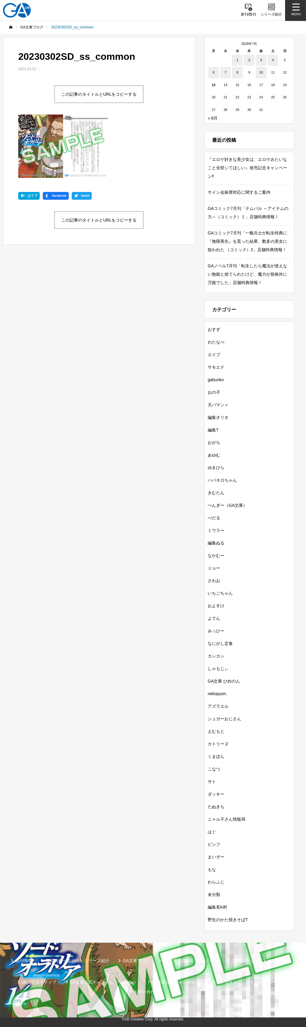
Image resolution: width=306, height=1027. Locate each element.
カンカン (216, 656)
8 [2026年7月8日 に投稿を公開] (237, 72)
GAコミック (243, 960)
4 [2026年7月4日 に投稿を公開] (273, 60)
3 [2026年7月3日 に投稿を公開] (261, 60)
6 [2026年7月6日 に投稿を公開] (214, 72)
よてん (214, 618)
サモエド (216, 367)
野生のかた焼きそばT (228, 919)
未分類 (214, 894)
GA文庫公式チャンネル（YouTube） (104, 982)
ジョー (214, 568)
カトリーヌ (218, 743)
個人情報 (263, 982)
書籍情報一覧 (58, 960)
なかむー (216, 555)
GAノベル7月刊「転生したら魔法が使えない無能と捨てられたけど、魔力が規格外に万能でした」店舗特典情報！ (247, 274)
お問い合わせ (146, 991)
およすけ (216, 605)
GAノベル (208, 960)
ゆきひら (216, 467)
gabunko (216, 379)
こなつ (214, 769)
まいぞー (216, 856)
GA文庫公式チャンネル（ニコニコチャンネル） (196, 982)
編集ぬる (216, 543)
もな (212, 869)
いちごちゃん (220, 593)
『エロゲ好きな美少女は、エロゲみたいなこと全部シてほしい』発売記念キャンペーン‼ (247, 167)
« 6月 (213, 118)
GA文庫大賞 (174, 960)
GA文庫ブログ (136, 960)
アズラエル (218, 706)
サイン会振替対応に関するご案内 (239, 192)
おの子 (214, 392)
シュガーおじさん (224, 718)
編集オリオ (218, 417)
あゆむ (214, 455)
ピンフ (214, 844)
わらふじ (216, 882)
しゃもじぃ (218, 668)
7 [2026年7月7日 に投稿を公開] (225, 72)
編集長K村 (217, 907)
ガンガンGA (279, 960)
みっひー (216, 630)
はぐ (212, 831)
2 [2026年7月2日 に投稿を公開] (249, 60)
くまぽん (216, 756)
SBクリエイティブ (38, 982)
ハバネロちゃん (222, 480)
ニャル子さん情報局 (226, 819)
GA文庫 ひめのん (224, 681)
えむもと (216, 731)
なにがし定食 (220, 643)
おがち (214, 442)
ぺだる (214, 517)
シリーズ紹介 (96, 960)
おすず (214, 329)
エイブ (214, 354)
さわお (214, 580)
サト (212, 781)
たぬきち (216, 806)
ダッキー (216, 794)
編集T (213, 430)
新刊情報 (24, 960)
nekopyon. (217, 693)
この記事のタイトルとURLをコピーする (99, 94)
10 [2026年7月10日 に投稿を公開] (261, 72)
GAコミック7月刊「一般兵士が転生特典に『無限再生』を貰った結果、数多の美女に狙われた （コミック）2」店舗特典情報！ (247, 241)
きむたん (216, 492)
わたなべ (216, 342)
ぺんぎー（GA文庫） (227, 505)
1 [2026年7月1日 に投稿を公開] (237, 60)
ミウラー (216, 530)
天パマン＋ (218, 404)
